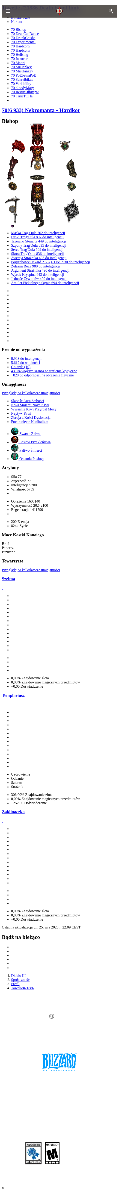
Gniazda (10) (20, 367)
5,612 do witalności (25, 363)
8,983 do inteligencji (26, 358)
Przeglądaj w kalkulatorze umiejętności (31, 393)
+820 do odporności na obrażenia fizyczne (42, 375)
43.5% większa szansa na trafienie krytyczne (44, 371)
